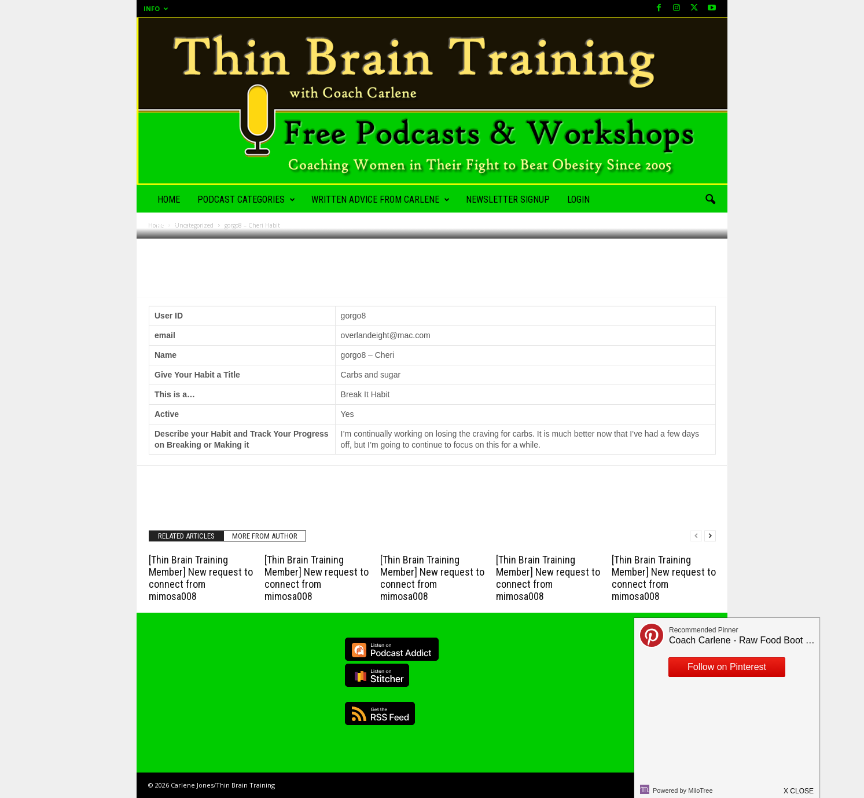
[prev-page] (696, 536)
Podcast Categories (246, 200)
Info (156, 8)
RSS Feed (380, 713)
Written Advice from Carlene (380, 200)
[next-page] (710, 536)
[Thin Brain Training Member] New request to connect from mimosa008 (201, 578)
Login (578, 199)
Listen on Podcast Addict (392, 649)
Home (168, 199)
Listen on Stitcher (377, 675)
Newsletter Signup (508, 199)
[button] (710, 200)
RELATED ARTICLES (186, 536)
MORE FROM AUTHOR (264, 536)
